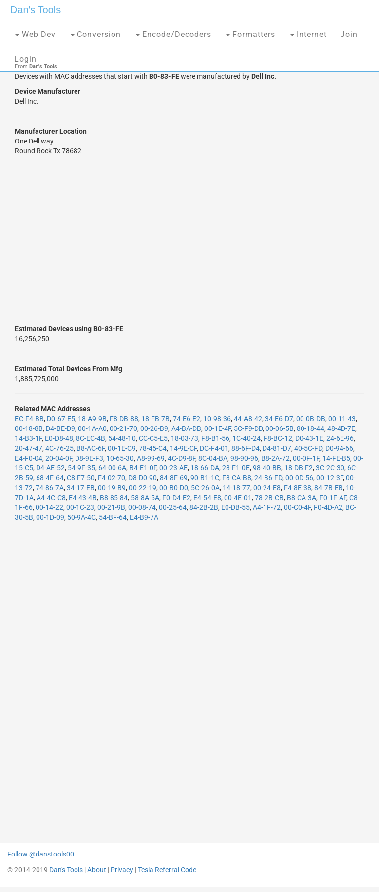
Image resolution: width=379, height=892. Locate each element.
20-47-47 (28, 448)
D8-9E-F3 (89, 458)
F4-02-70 (111, 478)
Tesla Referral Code (167, 870)
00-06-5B (279, 428)
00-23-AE (173, 468)
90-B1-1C (204, 478)
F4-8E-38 (297, 488)
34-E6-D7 (279, 419)
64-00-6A (112, 468)
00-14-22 (49, 507)
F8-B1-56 (215, 438)
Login (25, 59)
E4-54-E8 (207, 497)
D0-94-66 (339, 448)
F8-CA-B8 (236, 478)
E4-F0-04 (28, 458)
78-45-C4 (153, 448)
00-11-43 (342, 419)
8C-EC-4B (90, 438)
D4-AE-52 (50, 468)
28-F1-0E (236, 468)
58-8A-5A (145, 497)
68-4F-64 (50, 478)
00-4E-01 (238, 497)
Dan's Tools (35, 9)
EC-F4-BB (29, 419)
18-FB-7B (155, 419)
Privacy (122, 870)
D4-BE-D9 (60, 428)
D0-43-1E (309, 438)
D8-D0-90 (142, 478)
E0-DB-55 (235, 507)
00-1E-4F (217, 428)
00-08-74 (142, 507)
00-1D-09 (50, 517)
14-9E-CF (183, 448)
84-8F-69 (174, 478)
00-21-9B (111, 507)
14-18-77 (236, 488)
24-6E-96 (340, 438)
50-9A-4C (81, 517)
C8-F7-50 (81, 478)
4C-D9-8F (181, 458)
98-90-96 (244, 458)
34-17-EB (81, 488)
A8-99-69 (151, 458)
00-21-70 (123, 428)
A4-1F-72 (267, 507)
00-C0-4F (297, 507)
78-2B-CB (269, 497)
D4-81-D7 (277, 448)
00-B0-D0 (173, 488)
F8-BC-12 (278, 438)
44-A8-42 (248, 419)
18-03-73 (184, 438)
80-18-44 (310, 428)
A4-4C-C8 (51, 497)
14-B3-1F (28, 438)
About (96, 870)
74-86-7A (50, 488)
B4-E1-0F (142, 468)
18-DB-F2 (298, 468)
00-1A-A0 (92, 428)
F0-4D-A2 (328, 507)
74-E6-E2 (186, 419)
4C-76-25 (59, 448)
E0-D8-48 (59, 438)
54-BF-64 (113, 517)
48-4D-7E (341, 428)
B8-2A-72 (275, 458)
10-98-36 (217, 419)
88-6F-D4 (245, 448)
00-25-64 (173, 507)
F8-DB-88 (124, 419)
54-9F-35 (81, 468)
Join (349, 34)
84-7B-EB (328, 488)
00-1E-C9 (122, 448)
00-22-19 (142, 488)
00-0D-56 (299, 478)
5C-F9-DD (248, 428)
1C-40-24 (246, 438)
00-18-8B (29, 428)
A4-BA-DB (186, 428)
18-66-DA (204, 468)
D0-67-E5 (61, 419)
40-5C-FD (308, 448)
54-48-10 (122, 438)
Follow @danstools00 (40, 854)
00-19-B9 (112, 488)
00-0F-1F (306, 458)
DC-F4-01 (214, 448)
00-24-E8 (267, 488)
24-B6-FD (268, 478)
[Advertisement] (189, 245)
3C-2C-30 (330, 468)
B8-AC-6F (90, 448)
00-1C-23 (80, 507)
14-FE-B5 (336, 458)
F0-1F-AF (332, 497)
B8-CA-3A (301, 497)
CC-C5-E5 (153, 438)
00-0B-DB (310, 419)
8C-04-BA (212, 458)
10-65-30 (120, 458)
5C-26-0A (205, 488)
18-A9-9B (92, 419)
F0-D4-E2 (176, 497)
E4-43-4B (83, 497)
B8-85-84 (114, 497)
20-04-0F (58, 458)
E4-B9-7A (144, 517)
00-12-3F (329, 478)
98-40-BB (267, 468)
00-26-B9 (154, 428)
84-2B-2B (204, 507)
